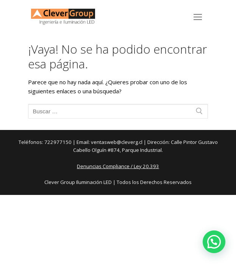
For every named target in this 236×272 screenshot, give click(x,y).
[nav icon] (198, 17)
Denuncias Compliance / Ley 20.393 (118, 166)
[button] (214, 241)
